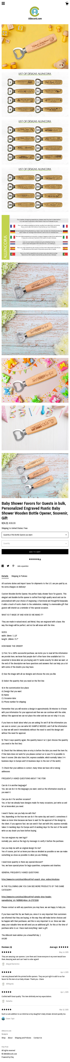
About (10, 1038)
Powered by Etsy (8, 1057)
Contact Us (38, 1038)
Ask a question (23, 566)
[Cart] (66, 4)
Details (5, 576)
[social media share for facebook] (3, 566)
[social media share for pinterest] (13, 566)
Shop (4, 1038)
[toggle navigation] (3, 3)
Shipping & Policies (19, 576)
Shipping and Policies (23, 1038)
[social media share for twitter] (8, 566)
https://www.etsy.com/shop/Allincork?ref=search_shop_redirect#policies (30, 879)
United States (17, 528)
